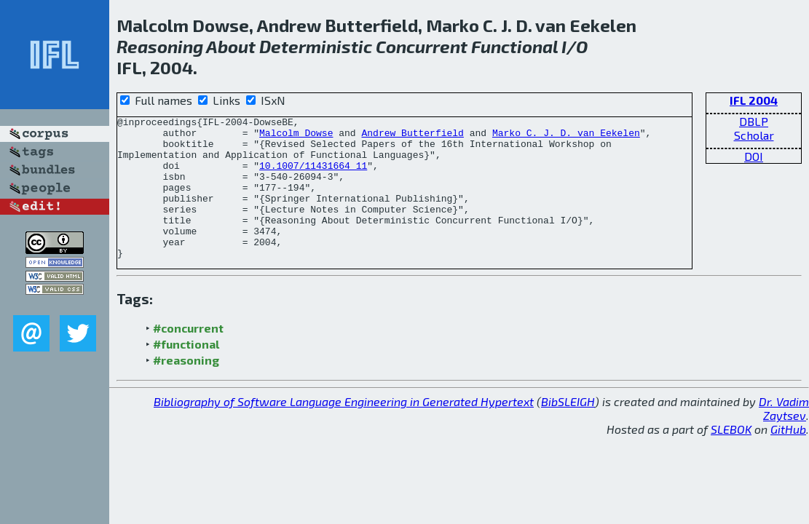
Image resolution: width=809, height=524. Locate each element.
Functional (514, 46)
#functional (186, 372)
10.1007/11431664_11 (313, 176)
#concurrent (188, 356)
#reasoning (186, 388)
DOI (753, 156)
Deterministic (315, 46)
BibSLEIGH (568, 430)
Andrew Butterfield (412, 136)
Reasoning (160, 46)
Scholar (754, 135)
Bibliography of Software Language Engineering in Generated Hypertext (344, 430)
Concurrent (421, 46)
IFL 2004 (754, 100)
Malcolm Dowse (296, 136)
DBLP (753, 121)
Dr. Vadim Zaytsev (784, 436)
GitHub (788, 457)
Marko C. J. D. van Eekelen (566, 136)
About (231, 46)
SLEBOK (731, 457)
